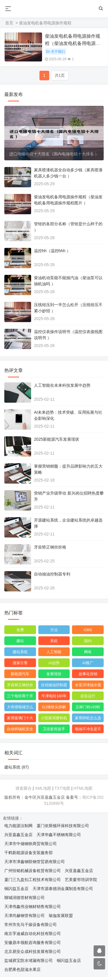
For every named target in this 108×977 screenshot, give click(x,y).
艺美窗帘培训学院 (81, 879)
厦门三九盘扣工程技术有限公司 (32, 879)
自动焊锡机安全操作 (20, 730)
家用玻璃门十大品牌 (20, 719)
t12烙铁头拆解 (54, 707)
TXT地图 (62, 788)
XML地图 (43, 788)
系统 (54, 641)
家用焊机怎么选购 (88, 719)
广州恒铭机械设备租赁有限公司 (32, 870)
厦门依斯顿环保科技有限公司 (63, 825)
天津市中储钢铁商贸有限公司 (30, 843)
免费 (20, 630)
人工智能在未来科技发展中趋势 (62, 385)
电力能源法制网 (18, 825)
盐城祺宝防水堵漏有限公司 (28, 960)
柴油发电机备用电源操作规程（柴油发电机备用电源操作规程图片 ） (72, 43)
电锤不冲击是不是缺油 (88, 730)
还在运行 (87, 696)
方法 (54, 630)
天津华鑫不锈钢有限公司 (59, 834)
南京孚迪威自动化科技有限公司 (32, 933)
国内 (88, 641)
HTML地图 (82, 788)
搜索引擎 (20, 663)
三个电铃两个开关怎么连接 (20, 697)
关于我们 (55, 52)
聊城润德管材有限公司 (24, 897)
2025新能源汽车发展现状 (56, 439)
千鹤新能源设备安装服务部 (28, 852)
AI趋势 (53, 663)
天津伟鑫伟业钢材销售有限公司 (32, 906)
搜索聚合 (24, 788)
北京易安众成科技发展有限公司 (32, 951)
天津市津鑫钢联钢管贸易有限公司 (34, 861)
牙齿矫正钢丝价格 (50, 547)
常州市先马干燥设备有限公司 (30, 924)
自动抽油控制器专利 (52, 574)
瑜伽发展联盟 (61, 915)
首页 (9, 23)
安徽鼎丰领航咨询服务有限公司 (32, 942)
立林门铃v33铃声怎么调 (87, 708)
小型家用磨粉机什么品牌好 (54, 719)
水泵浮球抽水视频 (88, 686)
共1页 (60, 75)
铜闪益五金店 (16, 888)
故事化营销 (88, 674)
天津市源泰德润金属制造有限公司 (63, 888)
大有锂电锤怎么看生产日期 (20, 708)
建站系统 (20, 652)
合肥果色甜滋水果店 (22, 969)
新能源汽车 (20, 674)
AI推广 (87, 663)
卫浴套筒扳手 (54, 729)
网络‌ (88, 652)
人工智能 (53, 652)
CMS (88, 630)
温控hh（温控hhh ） (52, 250)
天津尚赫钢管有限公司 (24, 915)
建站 (20, 641)
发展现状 (53, 674)
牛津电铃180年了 (54, 697)
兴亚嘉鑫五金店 (18, 834)
